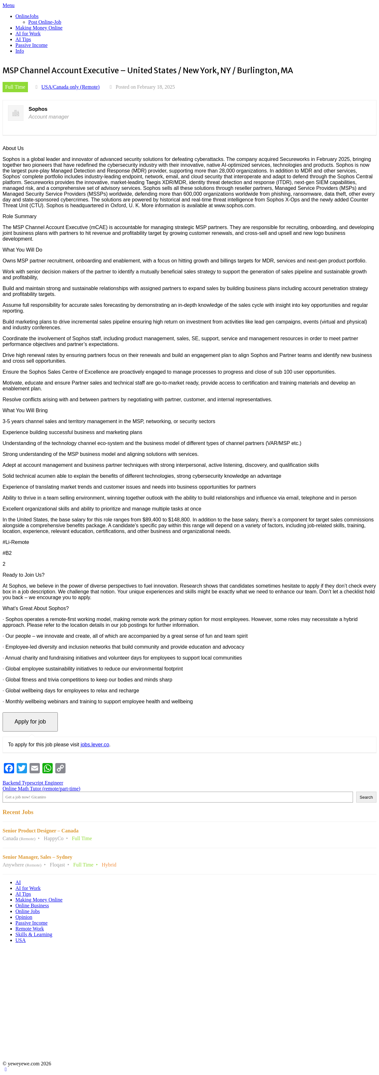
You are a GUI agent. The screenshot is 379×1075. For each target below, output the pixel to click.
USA (20, 940)
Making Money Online (39, 28)
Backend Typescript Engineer (33, 783)
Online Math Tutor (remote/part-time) (41, 788)
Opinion (23, 917)
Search (366, 797)
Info (19, 51)
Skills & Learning (33, 934)
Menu (8, 5)
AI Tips (23, 39)
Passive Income (31, 45)
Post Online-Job (44, 22)
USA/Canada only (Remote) (70, 87)
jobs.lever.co (95, 744)
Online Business (32, 905)
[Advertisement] (188, 1005)
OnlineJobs (27, 16)
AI (18, 882)
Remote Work (29, 928)
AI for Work (27, 33)
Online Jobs (27, 911)
